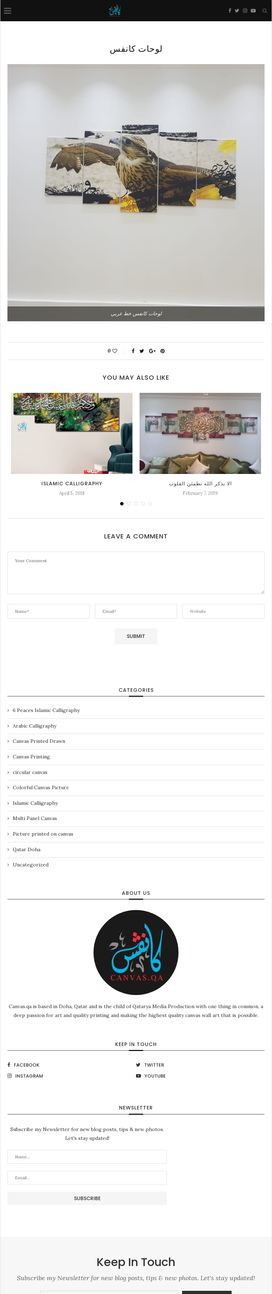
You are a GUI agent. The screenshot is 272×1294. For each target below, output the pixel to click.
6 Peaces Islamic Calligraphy (46, 710)
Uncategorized (31, 864)
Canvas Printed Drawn (39, 741)
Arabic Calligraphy (34, 726)
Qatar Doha (26, 849)
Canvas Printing (31, 756)
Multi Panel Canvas (35, 818)
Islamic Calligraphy (71, 483)
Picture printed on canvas (43, 834)
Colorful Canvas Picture (41, 787)
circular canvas (30, 772)
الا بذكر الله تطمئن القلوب (200, 483)
